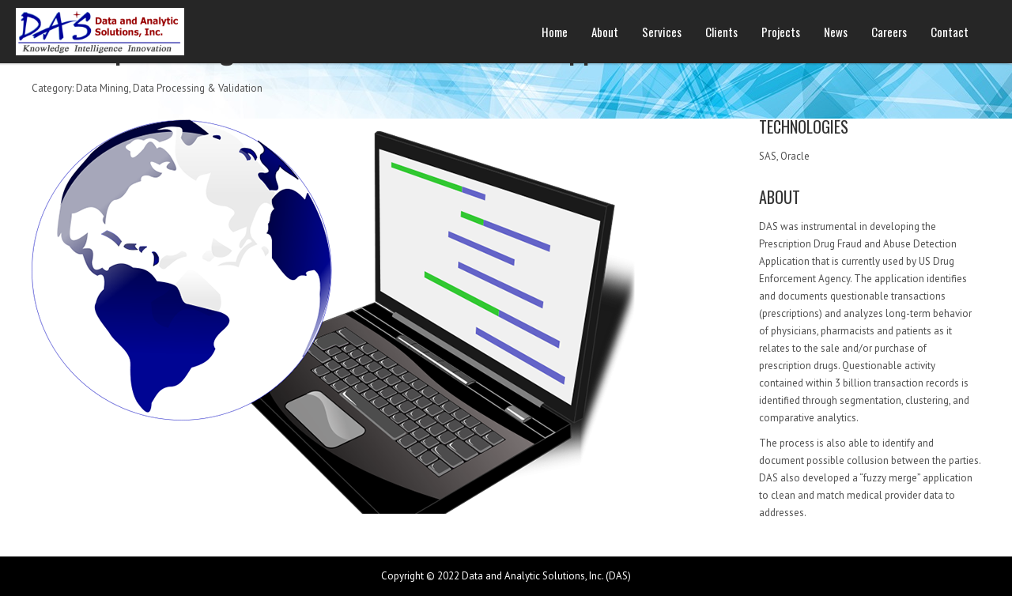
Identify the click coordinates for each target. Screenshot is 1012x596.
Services (662, 31)
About (604, 31)
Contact (950, 31)
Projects (780, 31)
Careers (889, 31)
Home (555, 31)
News (836, 31)
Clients (721, 31)
